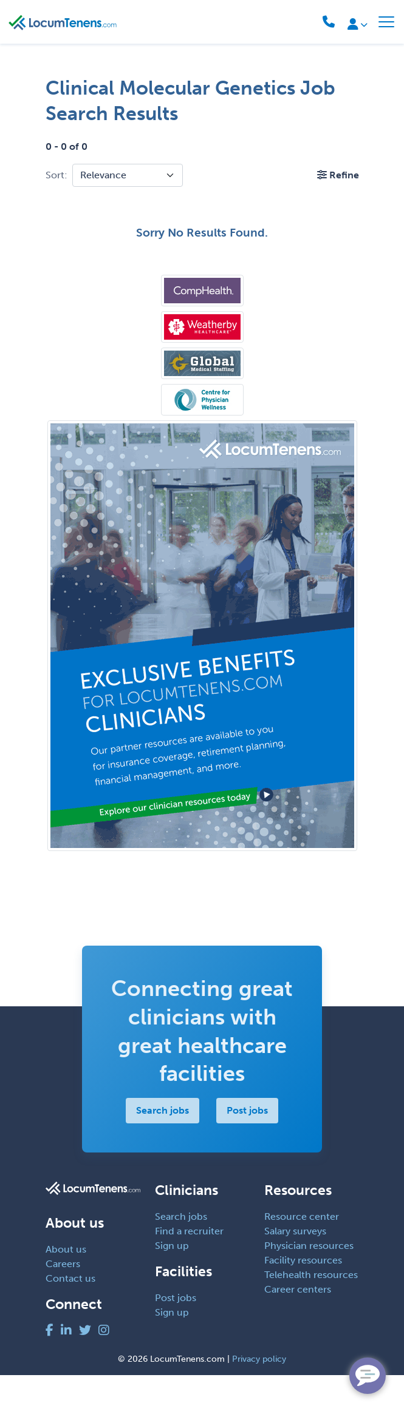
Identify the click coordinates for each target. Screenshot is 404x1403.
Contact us (70, 1306)
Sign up (172, 1274)
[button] (338, 175)
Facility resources (303, 1288)
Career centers (297, 1318)
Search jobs (162, 1139)
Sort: (56, 175)
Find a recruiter (189, 1259)
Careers (63, 1291)
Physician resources (309, 1274)
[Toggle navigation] (386, 21)
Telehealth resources (311, 1303)
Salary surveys (295, 1259)
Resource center (301, 1245)
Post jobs (247, 1139)
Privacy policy (259, 1387)
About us (66, 1277)
